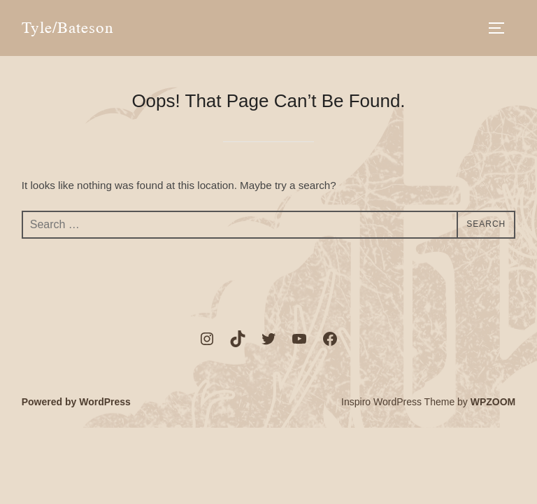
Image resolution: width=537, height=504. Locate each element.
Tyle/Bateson (68, 27)
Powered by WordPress (76, 401)
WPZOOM (493, 401)
